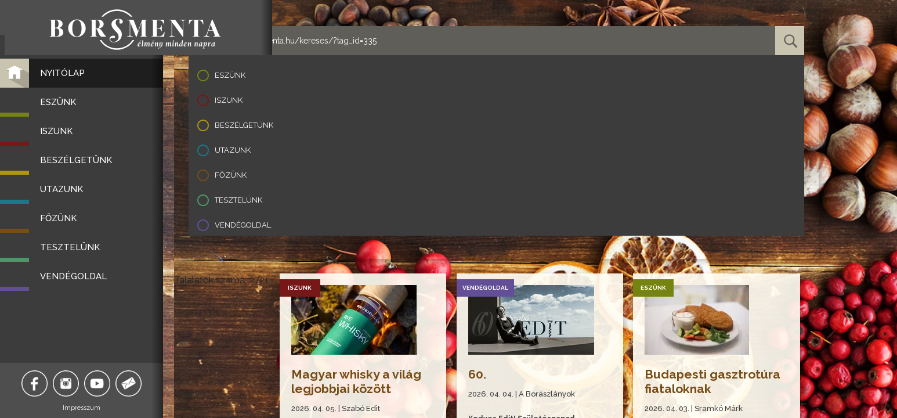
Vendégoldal (243, 225)
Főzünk (231, 175)
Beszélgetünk (244, 125)
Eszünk (230, 75)
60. (478, 374)
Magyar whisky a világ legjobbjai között (357, 381)
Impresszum (87, 408)
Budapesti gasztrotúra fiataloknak (714, 381)
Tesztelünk (238, 200)
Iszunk (229, 100)
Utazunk (233, 150)
